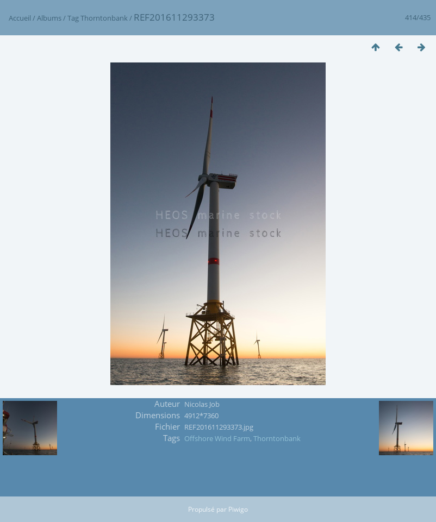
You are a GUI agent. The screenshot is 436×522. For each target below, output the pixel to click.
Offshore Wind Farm (217, 438)
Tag (73, 18)
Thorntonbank (104, 18)
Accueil (20, 18)
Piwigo (238, 509)
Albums (49, 18)
